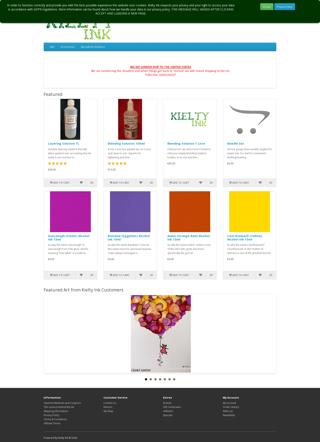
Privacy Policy (284, 7)
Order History (231, 407)
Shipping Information (56, 411)
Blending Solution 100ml (126, 143)
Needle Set (235, 143)
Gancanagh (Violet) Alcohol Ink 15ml (68, 237)
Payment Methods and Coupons (62, 403)
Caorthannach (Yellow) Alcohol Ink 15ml (244, 237)
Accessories (67, 47)
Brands (167, 403)
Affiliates (168, 411)
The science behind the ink (59, 407)
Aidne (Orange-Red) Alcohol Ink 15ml (188, 237)
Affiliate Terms (52, 423)
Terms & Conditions (55, 419)
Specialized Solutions (93, 47)
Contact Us (109, 403)
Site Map (108, 411)
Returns (107, 407)
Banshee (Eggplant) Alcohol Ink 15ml (129, 237)
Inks (52, 47)
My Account (229, 403)
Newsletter (229, 415)
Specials (167, 415)
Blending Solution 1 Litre (186, 143)
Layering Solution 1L (63, 143)
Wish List (228, 411)
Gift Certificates (172, 407)
